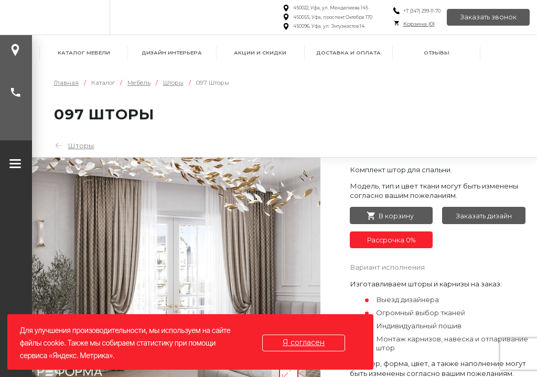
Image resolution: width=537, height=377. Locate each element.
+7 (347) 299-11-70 (421, 11)
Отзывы (436, 53)
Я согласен (304, 342)
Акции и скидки (260, 53)
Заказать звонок (488, 17)
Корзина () (418, 24)
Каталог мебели (84, 53)
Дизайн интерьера (172, 53)
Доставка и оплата (348, 53)
